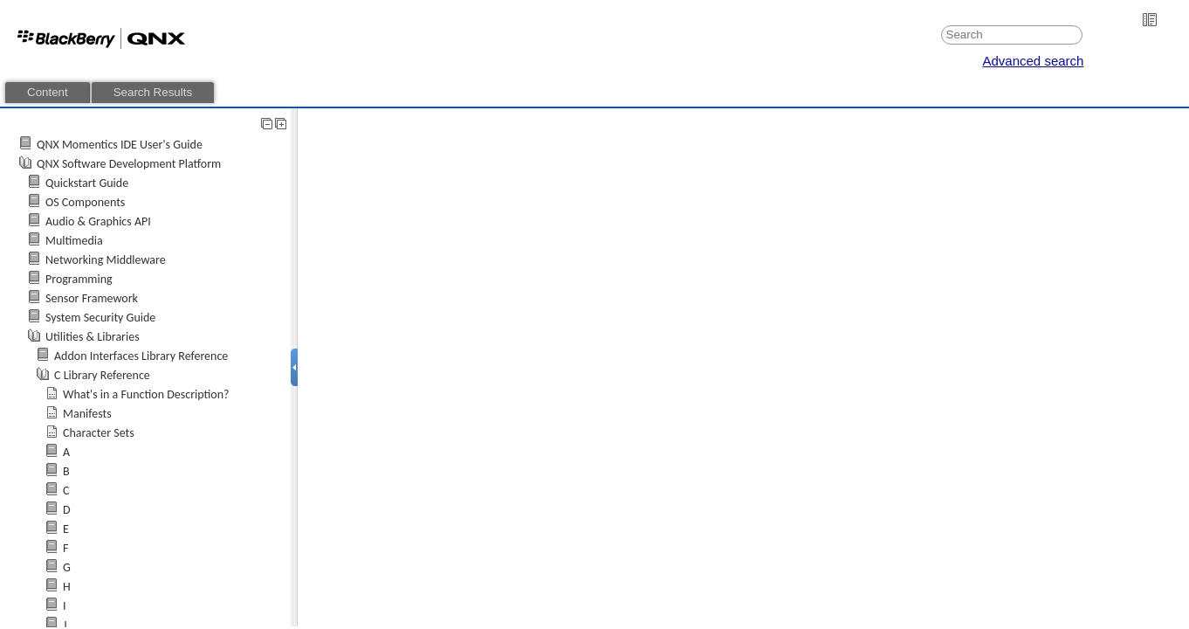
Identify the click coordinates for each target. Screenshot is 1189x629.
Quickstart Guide (86, 183)
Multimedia (74, 240)
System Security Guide (100, 317)
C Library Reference (102, 375)
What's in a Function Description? (146, 394)
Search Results (152, 92)
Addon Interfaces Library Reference (141, 356)
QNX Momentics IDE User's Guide (120, 144)
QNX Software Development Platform (129, 163)
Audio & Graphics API (98, 221)
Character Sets (98, 432)
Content (47, 92)
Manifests (87, 413)
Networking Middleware (105, 259)
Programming (79, 279)
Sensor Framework (91, 298)
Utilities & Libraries (92, 336)
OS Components (85, 202)
